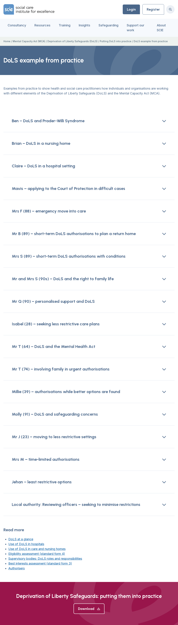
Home (6, 41)
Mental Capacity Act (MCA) (29, 41)
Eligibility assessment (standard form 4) (36, 554)
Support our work (135, 27)
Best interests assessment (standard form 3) (40, 563)
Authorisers (16, 568)
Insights (84, 25)
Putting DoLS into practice (115, 41)
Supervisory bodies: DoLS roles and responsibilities (45, 558)
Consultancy (17, 25)
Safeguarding (108, 25)
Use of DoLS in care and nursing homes (37, 549)
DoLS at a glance (20, 539)
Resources (42, 25)
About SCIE (161, 27)
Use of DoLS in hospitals (26, 544)
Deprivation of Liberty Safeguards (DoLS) (72, 41)
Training (64, 25)
